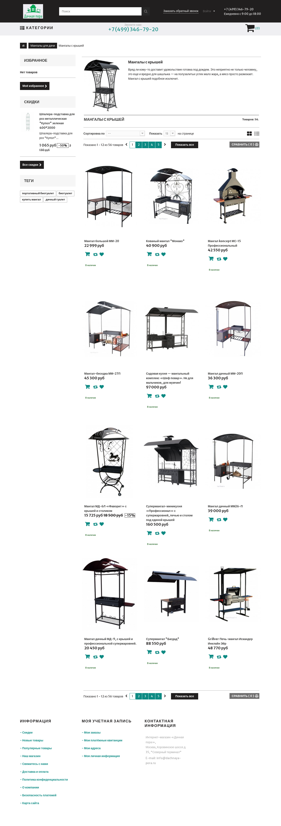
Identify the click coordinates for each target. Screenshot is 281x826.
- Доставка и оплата (34, 772)
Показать (155, 133)
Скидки (31, 101)
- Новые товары (31, 740)
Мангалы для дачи (42, 45)
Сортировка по (94, 133)
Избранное (35, 60)
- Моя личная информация (101, 756)
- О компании (29, 787)
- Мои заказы (91, 732)
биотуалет (65, 193)
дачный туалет (55, 199)
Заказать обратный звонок (180, 11)
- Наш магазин (30, 756)
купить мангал (31, 199)
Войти (207, 11)
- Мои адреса (91, 748)
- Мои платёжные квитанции (102, 740)
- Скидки (26, 732)
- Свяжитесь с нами (34, 764)
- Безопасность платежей (38, 795)
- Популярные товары (36, 748)
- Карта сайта (29, 803)
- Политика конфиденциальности (44, 779)
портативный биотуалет (38, 193)
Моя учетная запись (107, 721)
